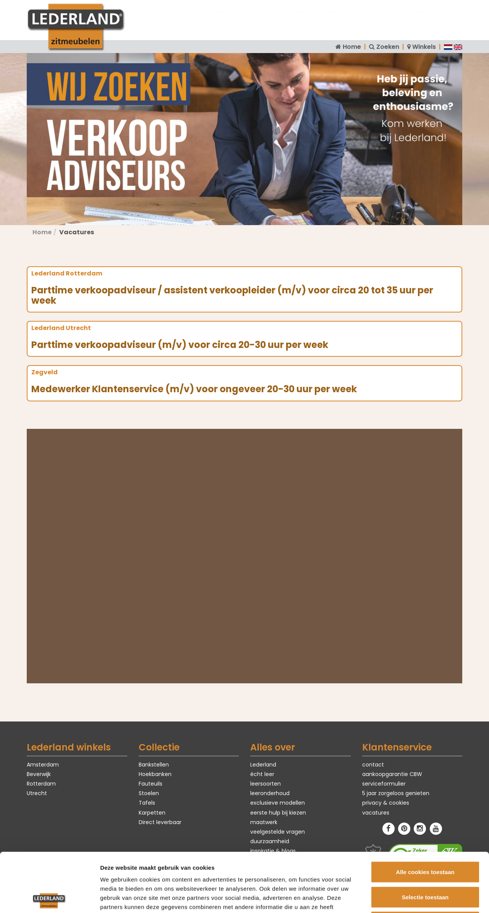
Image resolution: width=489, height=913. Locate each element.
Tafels (356, 19)
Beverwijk (39, 774)
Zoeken (387, 46)
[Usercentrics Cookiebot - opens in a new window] (49, 898)
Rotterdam (41, 783)
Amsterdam (43, 764)
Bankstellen (211, 19)
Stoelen (328, 19)
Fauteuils (296, 19)
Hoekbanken (256, 19)
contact (373, 764)
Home (352, 46)
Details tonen (413, 898)
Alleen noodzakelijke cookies (425, 863)
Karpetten (389, 19)
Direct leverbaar (437, 19)
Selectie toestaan (425, 838)
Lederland (263, 764)
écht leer (262, 774)
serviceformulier (384, 783)
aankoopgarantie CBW (392, 774)
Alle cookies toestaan (425, 813)
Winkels (424, 46)
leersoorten (265, 783)
